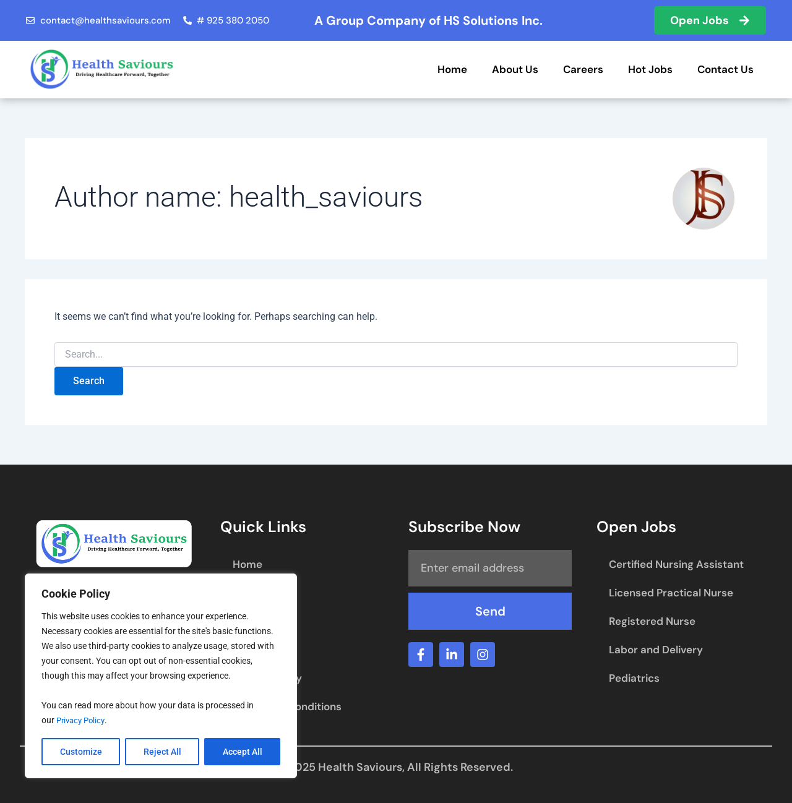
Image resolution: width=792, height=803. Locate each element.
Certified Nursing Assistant (676, 564)
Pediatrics (634, 678)
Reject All (162, 752)
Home (452, 69)
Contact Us (725, 69)
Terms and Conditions (287, 706)
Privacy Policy (82, 721)
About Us (515, 69)
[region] (161, 676)
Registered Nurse (652, 621)
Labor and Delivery (656, 649)
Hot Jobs (650, 69)
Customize (81, 752)
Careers (583, 69)
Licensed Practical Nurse (671, 592)
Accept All (242, 752)
